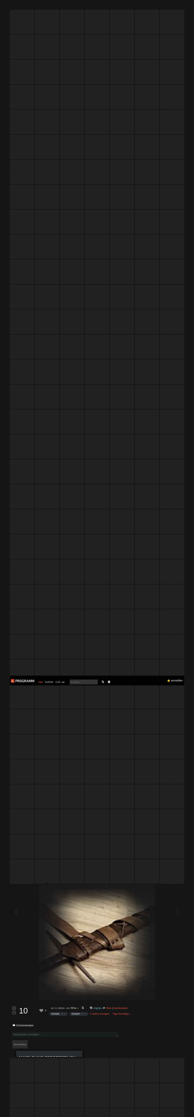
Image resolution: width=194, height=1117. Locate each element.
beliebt (49, 6)
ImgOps (97, 583)
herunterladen (120, 583)
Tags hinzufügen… (122, 589)
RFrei (73, 583)
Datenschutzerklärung (104, 1112)
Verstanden (181, 1109)
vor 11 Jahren (58, 583)
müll (57, 6)
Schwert (75, 589)
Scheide (55, 589)
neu (40, 6)
